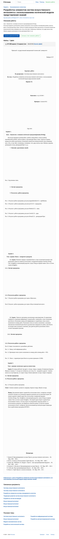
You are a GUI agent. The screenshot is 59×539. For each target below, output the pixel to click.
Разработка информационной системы (42, 516)
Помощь (42, 2)
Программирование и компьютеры (18, 7)
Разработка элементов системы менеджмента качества (20, 493)
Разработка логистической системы (14, 524)
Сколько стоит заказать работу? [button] (30, 35)
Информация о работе (28, 478)
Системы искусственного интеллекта (14, 488)
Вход (37, 2)
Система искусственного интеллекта (14, 516)
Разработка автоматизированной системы (43, 519)
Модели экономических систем (12, 521)
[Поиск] (24, 2)
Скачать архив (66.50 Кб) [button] (12, 35)
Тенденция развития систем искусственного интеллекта (20, 496)
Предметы (6, 7)
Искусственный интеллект (11, 501)
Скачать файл (38, 44)
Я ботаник (12, 534)
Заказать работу (50, 2)
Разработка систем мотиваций (12, 498)
